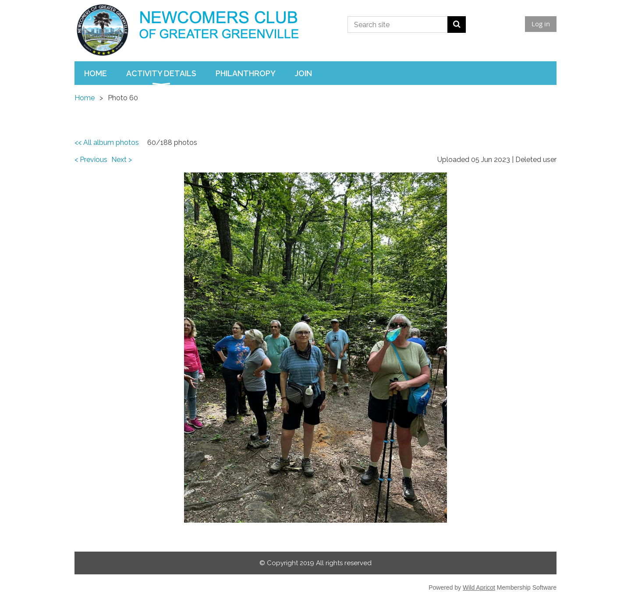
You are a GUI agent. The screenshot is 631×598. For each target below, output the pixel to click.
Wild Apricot (479, 587)
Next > (121, 159)
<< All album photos (106, 142)
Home (84, 98)
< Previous (90, 159)
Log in (541, 23)
